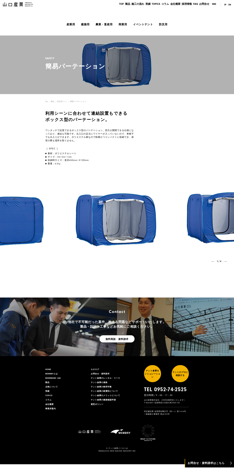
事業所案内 (51, 411)
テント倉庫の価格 (100, 383)
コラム (162, 5)
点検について (52, 388)
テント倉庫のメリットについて (106, 397)
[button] (213, 261)
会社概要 (173, 5)
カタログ (95, 369)
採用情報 (185, 5)
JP (224, 5)
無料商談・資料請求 (117, 339)
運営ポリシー (97, 407)
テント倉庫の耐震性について (105, 393)
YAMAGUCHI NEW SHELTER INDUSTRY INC (117, 455)
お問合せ (204, 5)
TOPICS (152, 5)
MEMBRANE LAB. (53, 379)
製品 (121, 5)
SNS (214, 5)
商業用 (123, 24)
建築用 (85, 24)
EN (229, 5)
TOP (114, 5)
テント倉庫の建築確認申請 (104, 402)
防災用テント (63, 101)
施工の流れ (132, 5)
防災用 (163, 24)
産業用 (71, 24)
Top (46, 101)
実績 (143, 5)
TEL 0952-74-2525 (165, 393)
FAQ (195, 5)
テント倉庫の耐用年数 (102, 388)
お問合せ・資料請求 (101, 374)
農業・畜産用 (104, 24)
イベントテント (143, 24)
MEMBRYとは (52, 374)
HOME (48, 369)
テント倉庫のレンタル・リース (106, 379)
